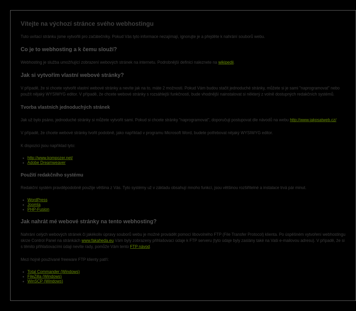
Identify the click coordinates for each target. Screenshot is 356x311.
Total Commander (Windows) (53, 271)
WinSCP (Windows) (45, 281)
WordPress (37, 200)
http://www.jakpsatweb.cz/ (313, 120)
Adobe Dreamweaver (46, 162)
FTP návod (140, 246)
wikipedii (225, 62)
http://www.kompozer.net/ (50, 158)
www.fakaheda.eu (98, 240)
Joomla (34, 204)
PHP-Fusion (38, 209)
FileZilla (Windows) (44, 276)
